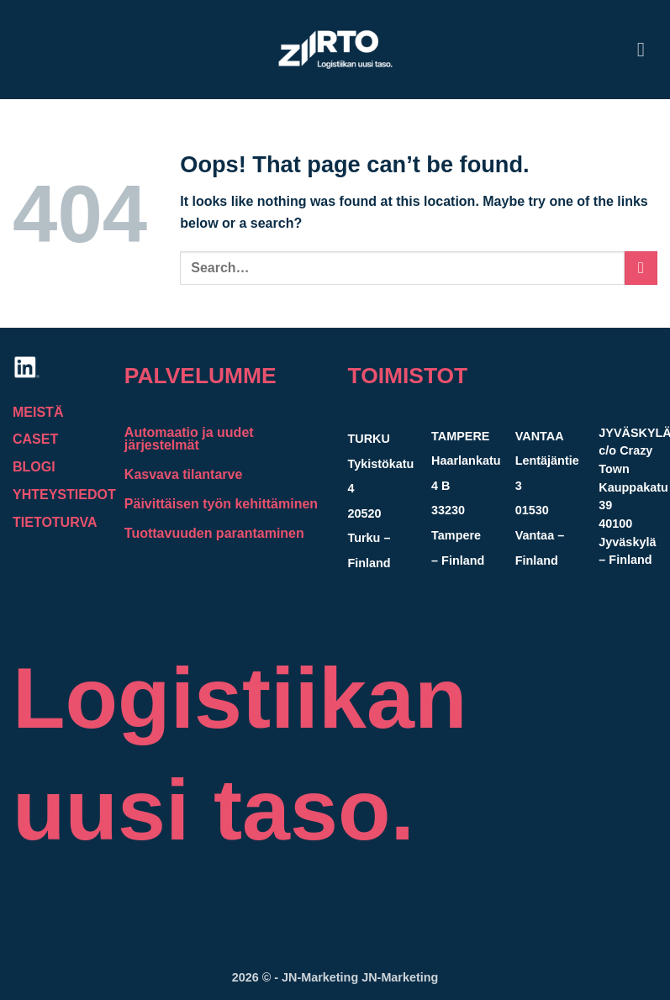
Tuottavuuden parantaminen (214, 533)
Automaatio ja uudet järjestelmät (189, 438)
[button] (647, 49)
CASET (35, 439)
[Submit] (641, 267)
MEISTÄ (38, 412)
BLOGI (34, 467)
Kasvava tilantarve (183, 474)
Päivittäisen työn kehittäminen (221, 504)
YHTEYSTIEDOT (66, 494)
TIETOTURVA (55, 522)
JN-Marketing (321, 977)
